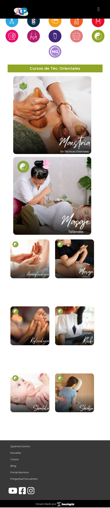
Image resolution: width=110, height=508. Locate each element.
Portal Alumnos (19, 472)
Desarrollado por (55, 504)
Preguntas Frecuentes (23, 479)
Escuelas (15, 453)
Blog (13, 466)
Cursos (14, 459)
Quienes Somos (20, 446)
